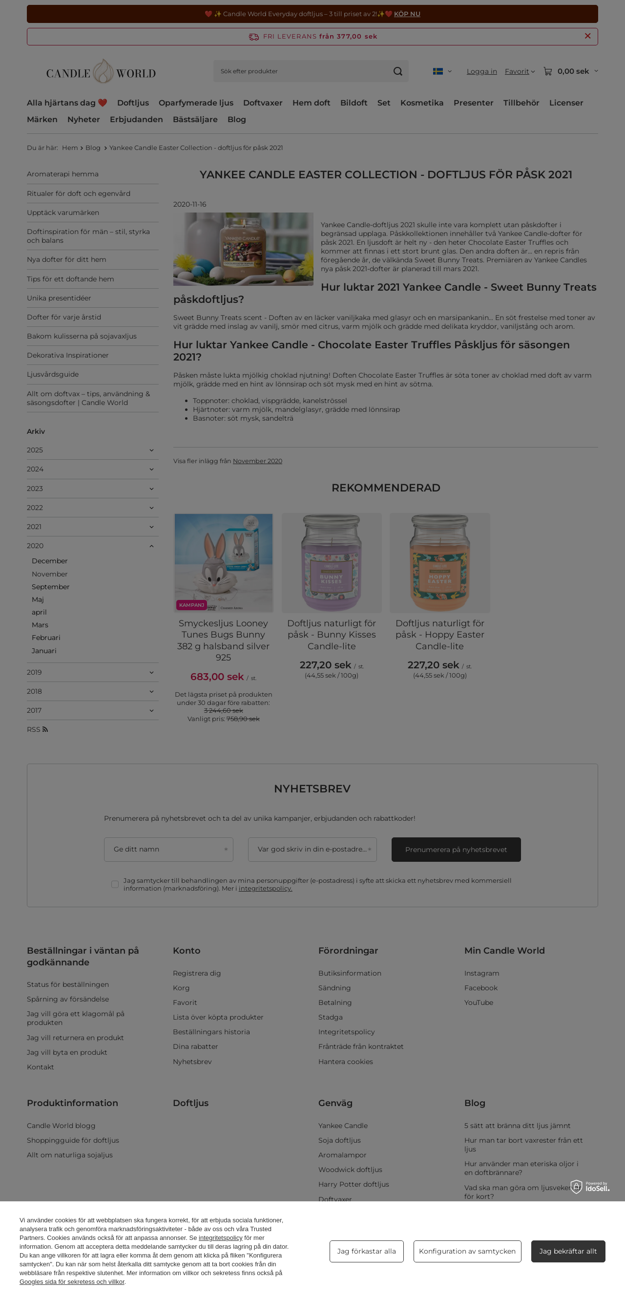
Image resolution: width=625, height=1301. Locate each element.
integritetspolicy (221, 1237)
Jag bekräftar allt (568, 1251)
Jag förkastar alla (366, 1251)
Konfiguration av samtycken (467, 1251)
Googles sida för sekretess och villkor (72, 1281)
